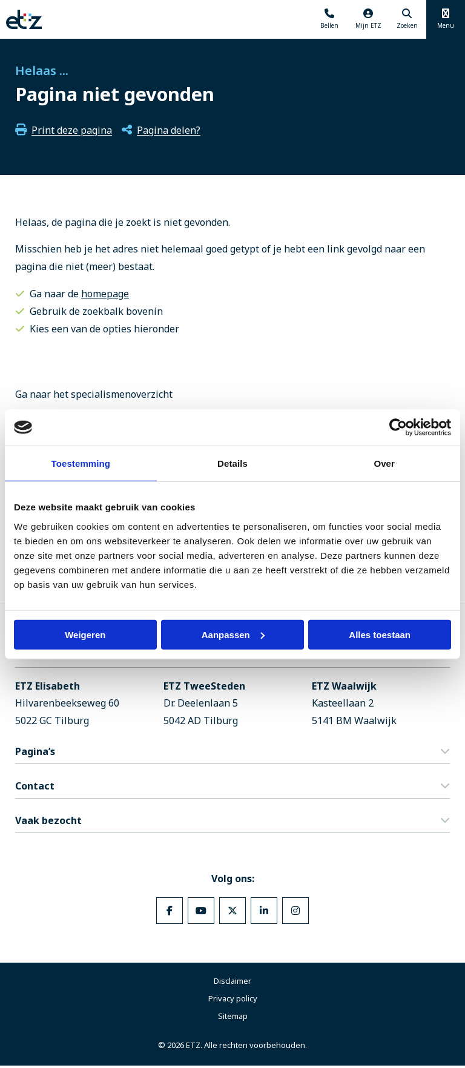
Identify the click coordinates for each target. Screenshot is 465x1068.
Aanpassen (233, 634)
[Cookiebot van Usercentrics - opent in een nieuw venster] (398, 427)
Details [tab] (232, 463)
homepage (105, 293)
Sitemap (233, 1018)
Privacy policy (232, 1000)
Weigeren (85, 634)
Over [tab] (384, 463)
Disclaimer (232, 983)
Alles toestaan (380, 634)
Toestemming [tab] (81, 463)
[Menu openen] (445, 19)
